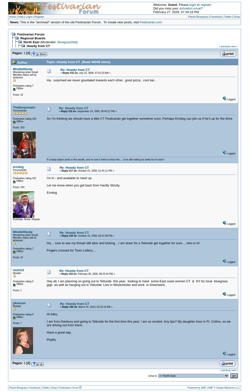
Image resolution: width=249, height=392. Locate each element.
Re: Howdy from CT (75, 70)
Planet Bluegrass (198, 16)
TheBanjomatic (24, 107)
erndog (18, 167)
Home (12, 16)
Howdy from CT (38, 46)
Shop (237, 16)
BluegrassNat (67, 42)
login (192, 5)
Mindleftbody (23, 69)
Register (39, 16)
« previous (224, 46)
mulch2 (18, 270)
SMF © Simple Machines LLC (224, 387)
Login (29, 16)
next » (234, 46)
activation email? (191, 8)
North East (31, 42)
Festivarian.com (151, 22)
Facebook (216, 16)
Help (21, 16)
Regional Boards (32, 38)
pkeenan (19, 303)
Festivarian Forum (30, 34)
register (206, 5)
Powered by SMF (196, 387)
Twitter (228, 16)
